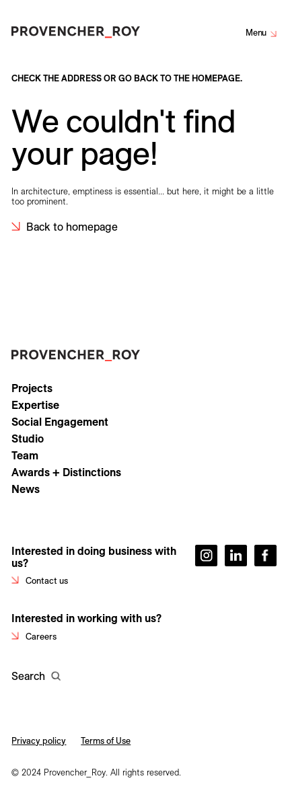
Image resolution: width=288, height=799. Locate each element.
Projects (31, 388)
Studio (27, 438)
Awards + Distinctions (66, 472)
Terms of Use (106, 740)
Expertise (35, 405)
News (25, 489)
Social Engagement (59, 422)
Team (24, 455)
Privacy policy (38, 740)
